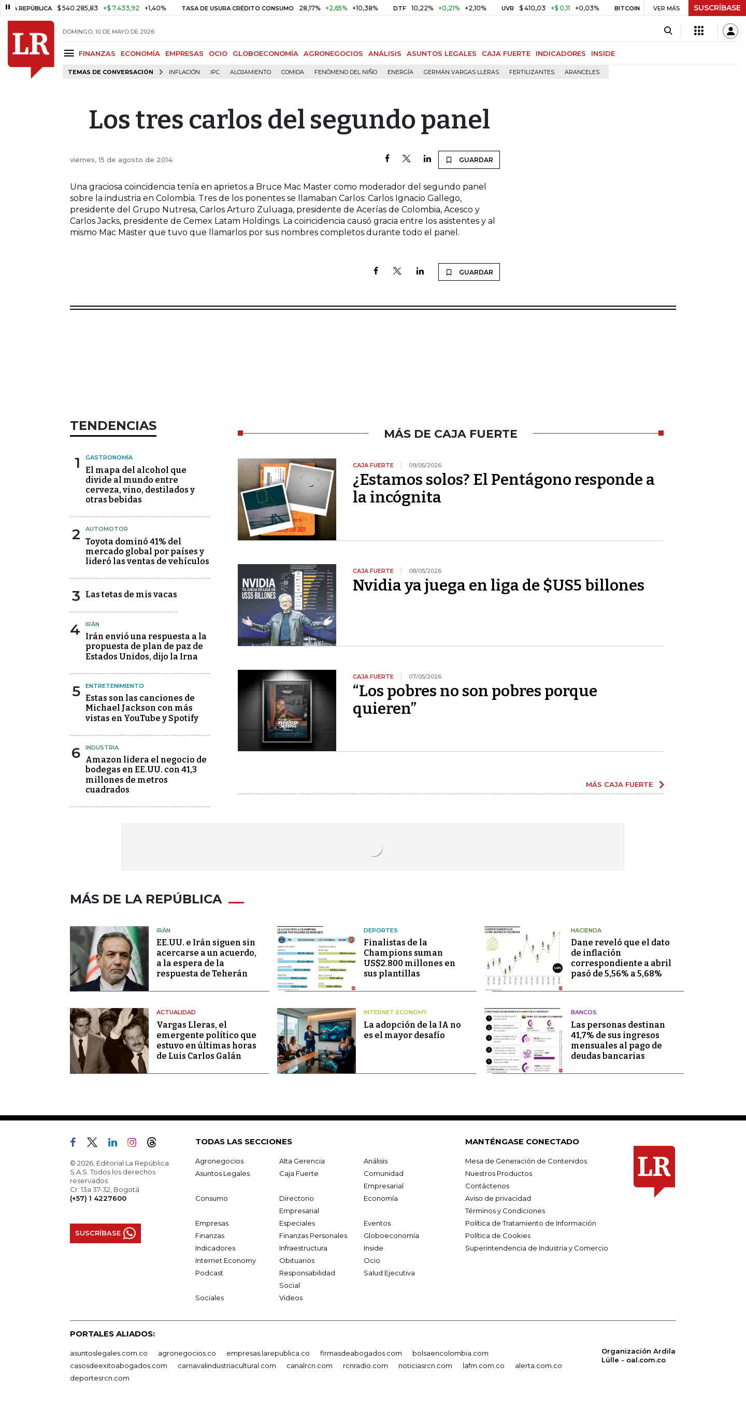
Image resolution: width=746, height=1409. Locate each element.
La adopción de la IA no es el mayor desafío (412, 1030)
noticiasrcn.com (425, 1365)
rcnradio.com (365, 1365)
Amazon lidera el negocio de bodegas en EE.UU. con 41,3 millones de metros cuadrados (146, 775)
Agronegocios (219, 1161)
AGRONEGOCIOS (333, 53)
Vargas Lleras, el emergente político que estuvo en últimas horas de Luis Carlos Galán (206, 1040)
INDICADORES (561, 53)
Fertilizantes (531, 72)
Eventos (377, 1223)
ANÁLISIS (384, 53)
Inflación (184, 72)
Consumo (211, 1198)
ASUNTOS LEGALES (442, 53)
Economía (381, 1198)
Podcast (209, 1273)
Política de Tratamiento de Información (530, 1223)
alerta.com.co (538, 1365)
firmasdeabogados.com (361, 1353)
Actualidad (176, 1012)
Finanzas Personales (313, 1235)
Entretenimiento (114, 685)
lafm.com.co (484, 1365)
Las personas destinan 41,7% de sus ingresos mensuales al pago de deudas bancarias (618, 1040)
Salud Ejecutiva (389, 1273)
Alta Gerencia (302, 1161)
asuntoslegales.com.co (109, 1353)
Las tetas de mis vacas (131, 594)
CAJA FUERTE (506, 53)
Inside (373, 1248)
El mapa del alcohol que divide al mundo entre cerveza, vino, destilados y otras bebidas (140, 485)
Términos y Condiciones (505, 1210)
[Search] (668, 31)
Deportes (381, 930)
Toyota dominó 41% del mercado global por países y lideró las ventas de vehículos (147, 551)
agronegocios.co (187, 1353)
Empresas (211, 1223)
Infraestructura (303, 1248)
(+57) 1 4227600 (98, 1198)
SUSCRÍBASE (717, 7)
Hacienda (586, 930)
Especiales (297, 1223)
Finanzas (209, 1235)
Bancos (584, 1012)
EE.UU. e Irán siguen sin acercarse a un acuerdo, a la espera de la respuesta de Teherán (206, 958)
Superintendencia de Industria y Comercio (536, 1248)
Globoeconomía (391, 1235)
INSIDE (603, 53)
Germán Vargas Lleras (461, 72)
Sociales (209, 1297)
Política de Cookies (497, 1235)
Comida (292, 72)
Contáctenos (487, 1186)
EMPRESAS (184, 53)
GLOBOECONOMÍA (265, 53)
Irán (92, 624)
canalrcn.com (309, 1365)
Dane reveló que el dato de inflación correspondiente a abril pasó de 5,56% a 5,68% (621, 958)
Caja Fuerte (299, 1173)
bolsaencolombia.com (450, 1353)
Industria (102, 747)
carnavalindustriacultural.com (227, 1365)
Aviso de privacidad (498, 1198)
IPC (215, 72)
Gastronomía (109, 457)
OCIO (218, 53)
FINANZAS (97, 53)
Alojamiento (250, 72)
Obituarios (296, 1260)
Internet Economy (395, 1012)
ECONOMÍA (140, 53)
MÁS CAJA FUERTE (619, 784)
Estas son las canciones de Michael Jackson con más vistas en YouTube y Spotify (141, 708)
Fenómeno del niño (345, 72)
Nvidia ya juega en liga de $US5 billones (498, 585)
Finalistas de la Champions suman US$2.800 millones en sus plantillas (409, 958)
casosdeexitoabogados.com (118, 1365)
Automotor (106, 529)
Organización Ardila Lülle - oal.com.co (638, 1355)
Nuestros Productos (498, 1173)
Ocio (372, 1260)
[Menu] (71, 53)
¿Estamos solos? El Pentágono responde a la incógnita (504, 488)
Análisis (376, 1161)
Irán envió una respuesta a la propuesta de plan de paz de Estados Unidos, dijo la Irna (146, 646)
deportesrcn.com (100, 1378)
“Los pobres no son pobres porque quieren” (475, 700)
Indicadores (215, 1248)
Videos (291, 1297)
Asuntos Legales (222, 1173)
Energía (400, 72)
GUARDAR (469, 159)
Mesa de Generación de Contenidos (526, 1161)
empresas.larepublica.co (268, 1353)
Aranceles (582, 72)
